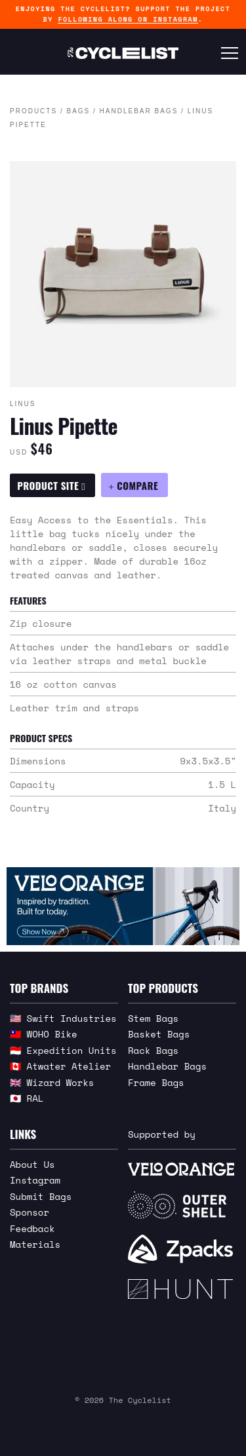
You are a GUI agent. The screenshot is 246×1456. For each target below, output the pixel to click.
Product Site (51, 485)
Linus (22, 403)
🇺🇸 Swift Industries (63, 1018)
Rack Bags (153, 1050)
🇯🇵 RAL (26, 1098)
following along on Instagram (127, 19)
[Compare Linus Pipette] (134, 485)
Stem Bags (153, 1018)
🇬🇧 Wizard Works (52, 1082)
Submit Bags (41, 1196)
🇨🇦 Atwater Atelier (60, 1066)
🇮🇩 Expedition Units (63, 1050)
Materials (35, 1244)
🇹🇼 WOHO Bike (43, 1034)
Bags (78, 111)
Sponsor (29, 1212)
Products (33, 111)
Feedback (32, 1228)
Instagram (35, 1180)
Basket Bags (159, 1034)
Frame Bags (156, 1082)
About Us (32, 1164)
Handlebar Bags (139, 111)
